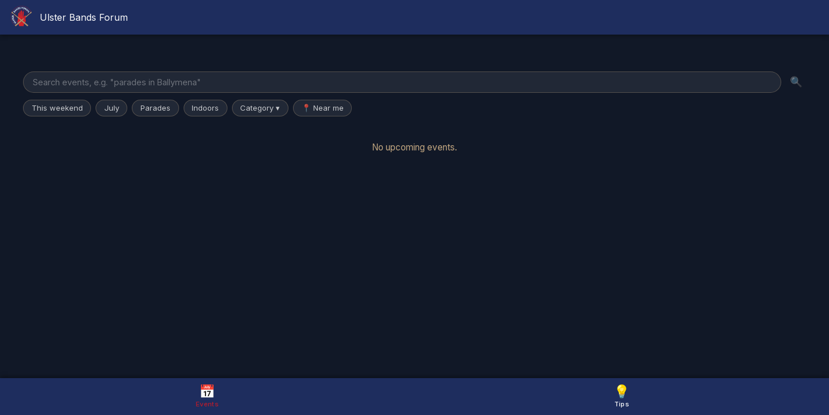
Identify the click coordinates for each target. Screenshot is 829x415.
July (111, 107)
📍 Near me (323, 107)
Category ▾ (260, 107)
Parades (155, 107)
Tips (622, 395)
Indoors (205, 107)
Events (207, 395)
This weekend (57, 107)
